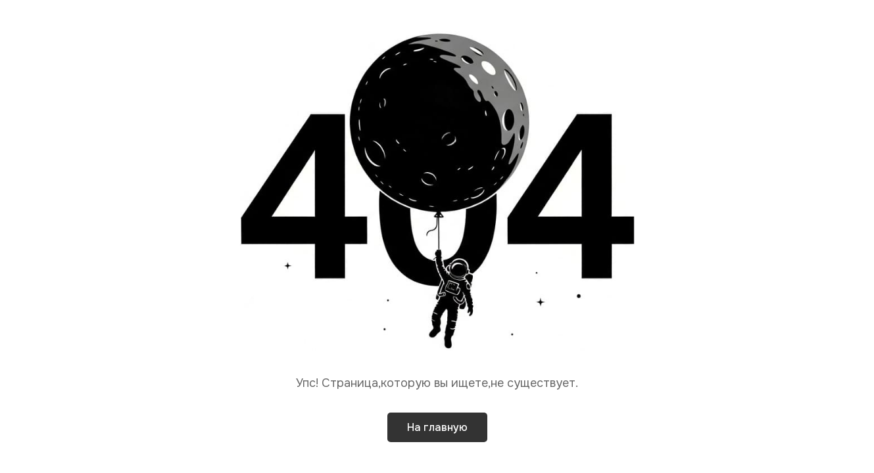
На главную (437, 427)
